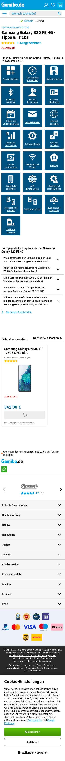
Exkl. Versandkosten (24, 423)
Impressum (28, 665)
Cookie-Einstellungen (46, 665)
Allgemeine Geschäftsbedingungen (42, 668)
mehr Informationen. (41, 661)
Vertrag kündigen (15, 668)
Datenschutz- (35, 720)
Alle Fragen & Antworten (16, 312)
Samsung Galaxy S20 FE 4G (16, 27)
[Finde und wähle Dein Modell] (35, 13)
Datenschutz (15, 665)
